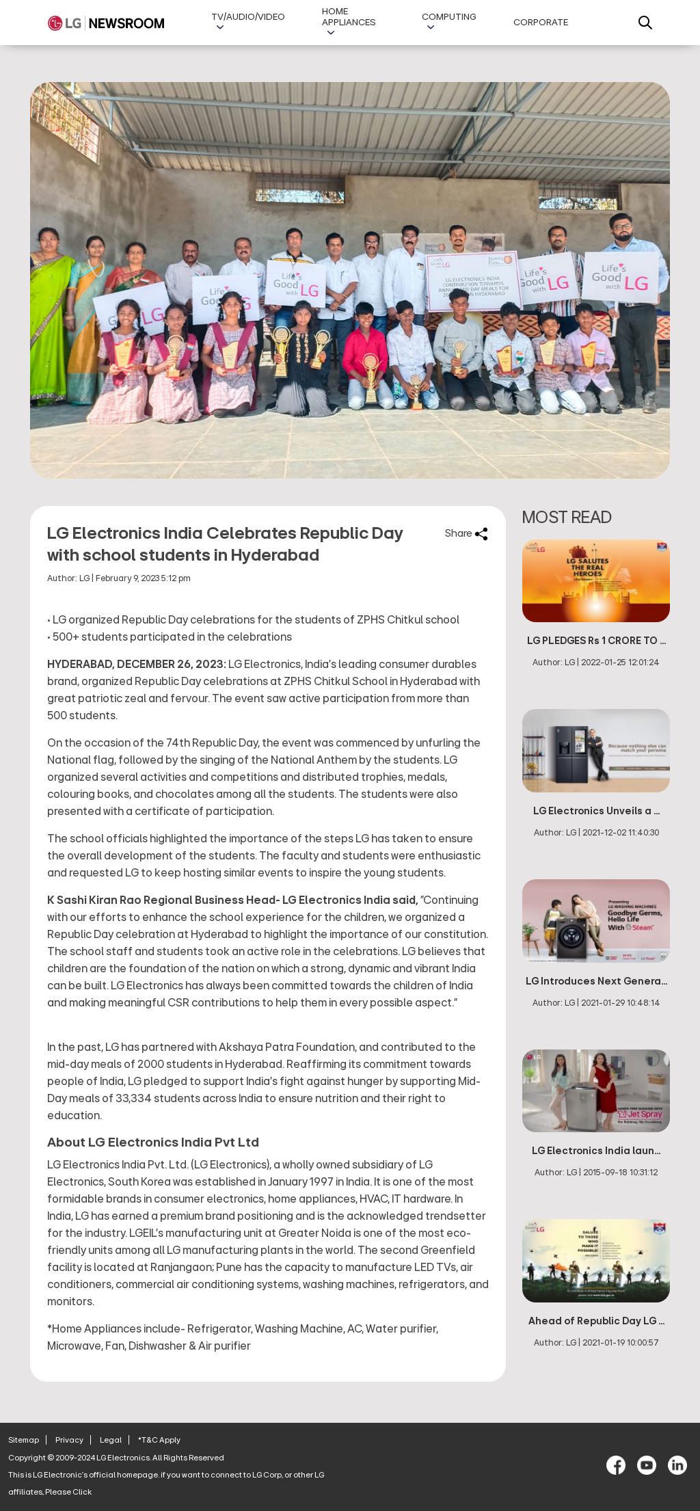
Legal (111, 1440)
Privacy (69, 1440)
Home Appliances (349, 17)
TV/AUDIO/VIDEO (248, 17)
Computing (449, 17)
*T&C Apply (159, 1440)
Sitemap (23, 1440)
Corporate (540, 22)
